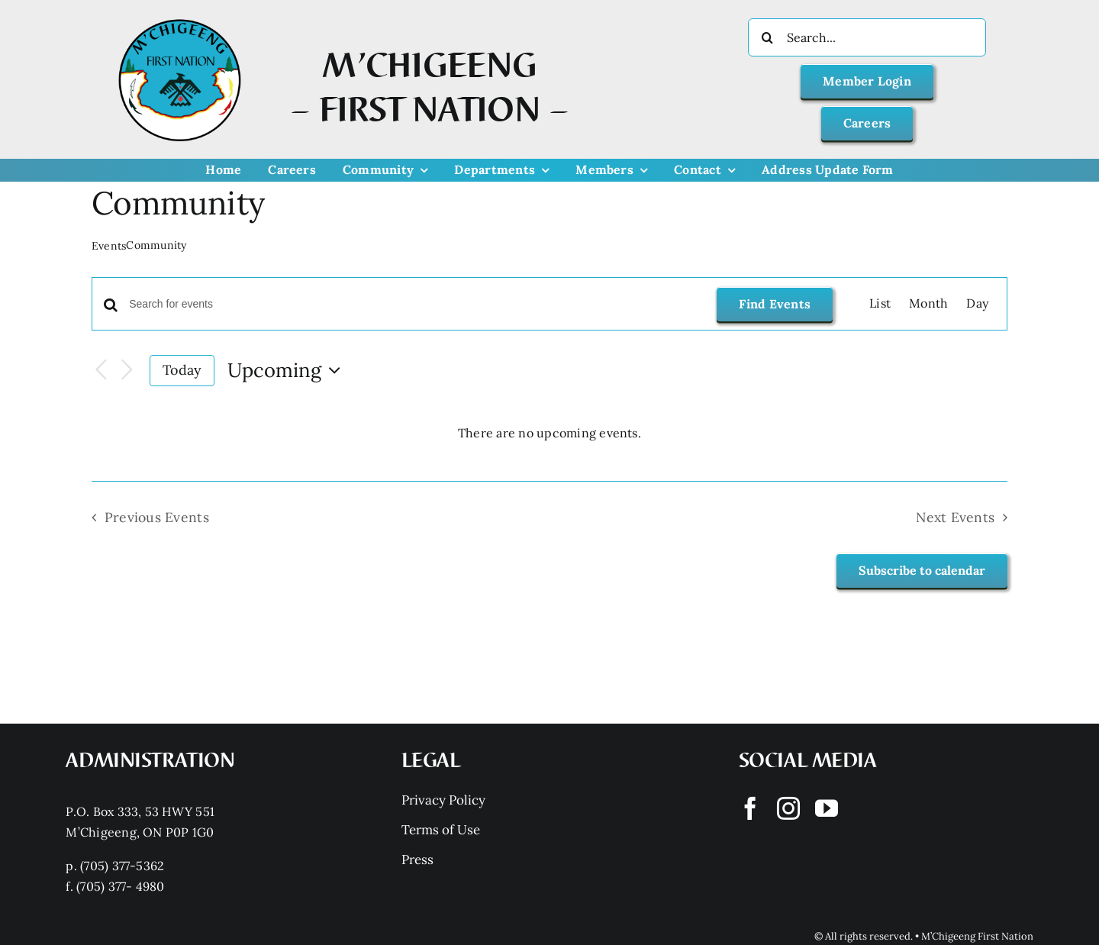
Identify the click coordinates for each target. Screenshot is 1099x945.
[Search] (767, 37)
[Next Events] (127, 370)
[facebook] (750, 808)
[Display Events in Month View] (928, 304)
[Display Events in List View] (880, 304)
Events (109, 246)
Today (182, 370)
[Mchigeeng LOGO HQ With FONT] (180, 19)
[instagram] (788, 808)
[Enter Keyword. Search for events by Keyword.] (413, 304)
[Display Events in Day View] (977, 304)
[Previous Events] (101, 370)
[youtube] (826, 808)
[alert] (549, 433)
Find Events (775, 303)
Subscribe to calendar (922, 570)
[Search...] (867, 37)
